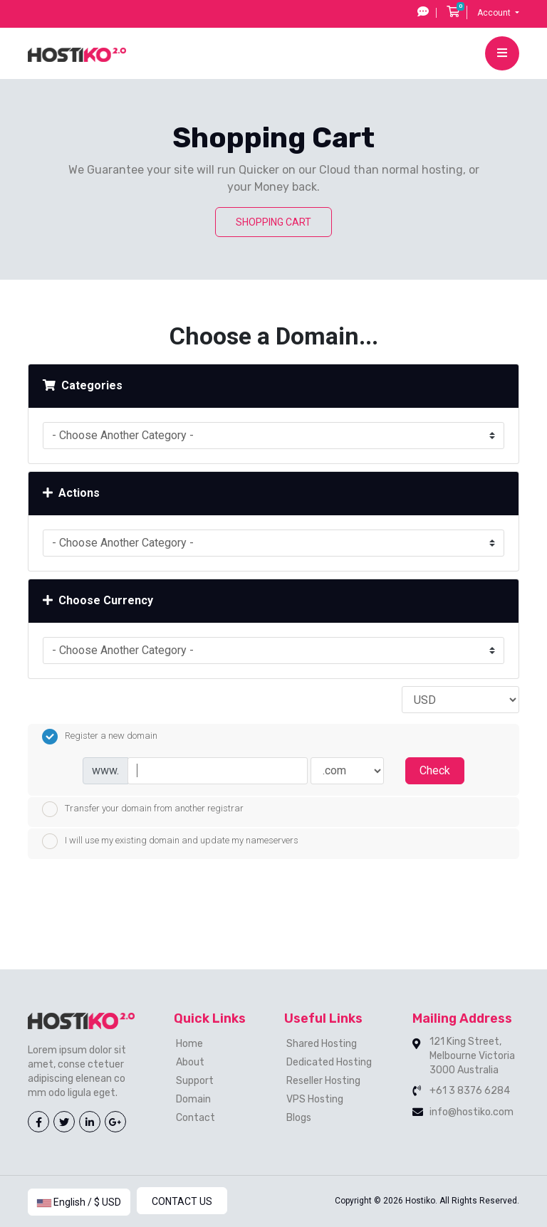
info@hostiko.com (471, 1112)
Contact (195, 1118)
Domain (193, 1099)
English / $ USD (79, 1202)
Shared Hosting (321, 1044)
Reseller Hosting (323, 1081)
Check (435, 770)
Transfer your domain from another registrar (143, 809)
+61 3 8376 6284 (469, 1091)
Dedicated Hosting (329, 1062)
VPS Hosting (314, 1099)
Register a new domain (99, 736)
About (190, 1062)
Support (195, 1081)
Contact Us (182, 1201)
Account (495, 13)
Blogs (298, 1118)
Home (189, 1044)
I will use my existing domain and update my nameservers (170, 841)
